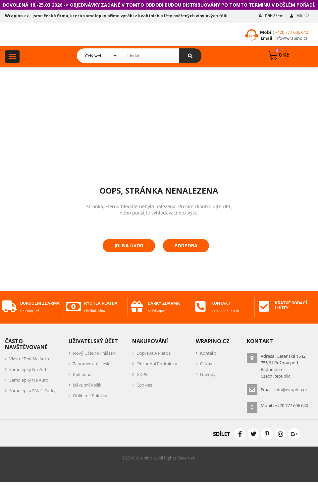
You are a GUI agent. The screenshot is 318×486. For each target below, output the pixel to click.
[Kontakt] (200, 307)
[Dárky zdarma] (137, 307)
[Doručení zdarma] (9, 309)
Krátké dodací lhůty (293, 305)
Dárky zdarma (165, 303)
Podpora (186, 245)
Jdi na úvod (128, 245)
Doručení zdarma (31, 305)
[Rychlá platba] (73, 307)
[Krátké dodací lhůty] (264, 307)
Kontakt (221, 303)
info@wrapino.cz (290, 38)
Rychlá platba (102, 303)
